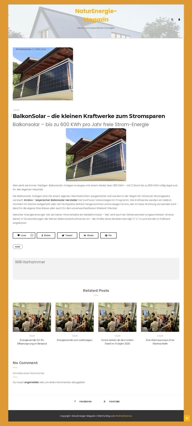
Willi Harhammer (23, 49)
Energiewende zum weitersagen (75, 340)
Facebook (82, 401)
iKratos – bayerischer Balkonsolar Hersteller (51, 200)
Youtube (111, 401)
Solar (16, 110)
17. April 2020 (39, 49)
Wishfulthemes (124, 415)
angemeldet (31, 382)
